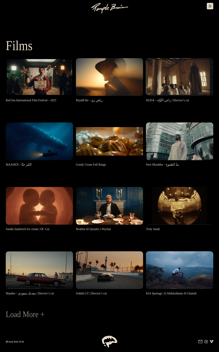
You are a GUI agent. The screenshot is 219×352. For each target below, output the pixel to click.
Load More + (25, 314)
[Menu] (210, 6)
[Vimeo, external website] (211, 341)
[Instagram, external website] (206, 341)
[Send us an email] (200, 341)
